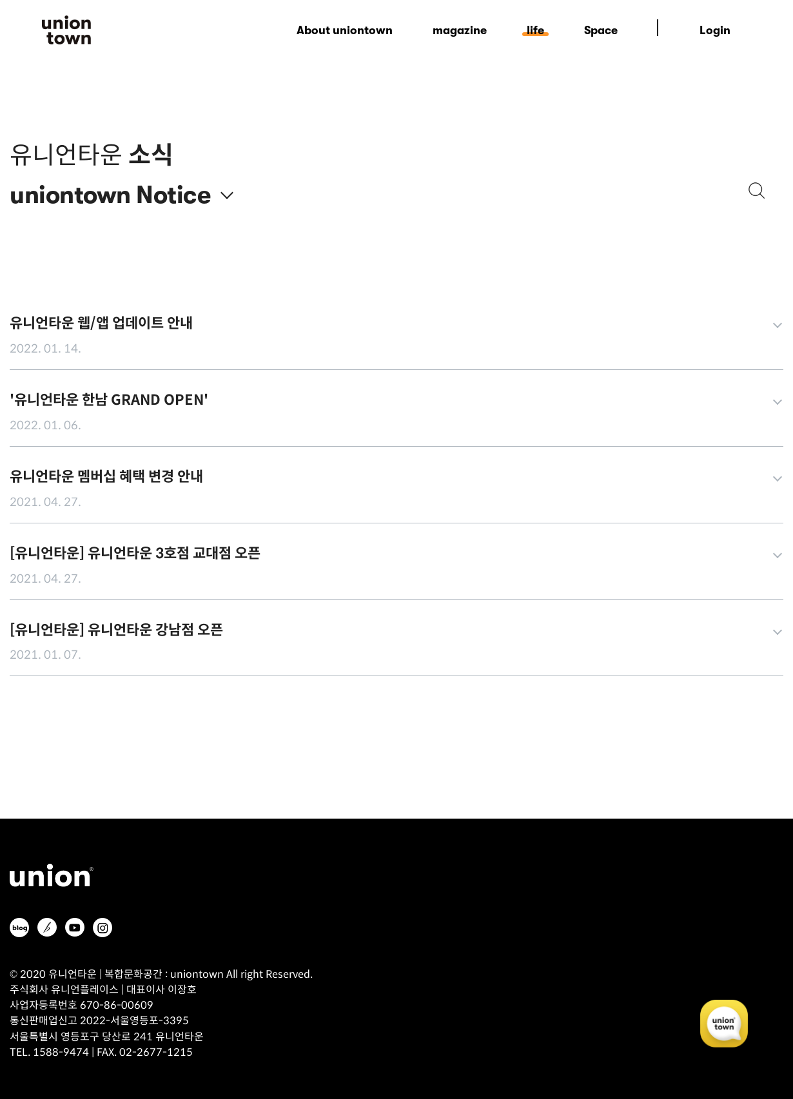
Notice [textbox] (173, 195)
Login (715, 30)
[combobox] (184, 186)
